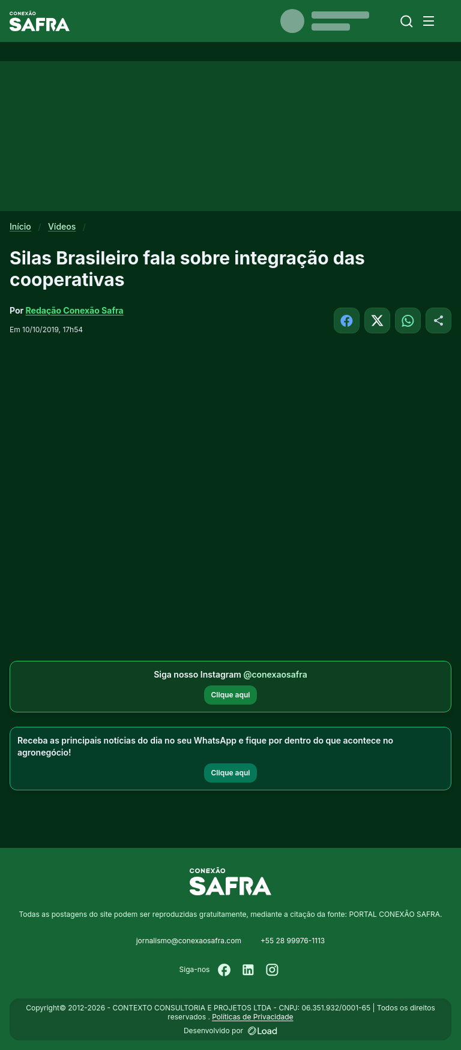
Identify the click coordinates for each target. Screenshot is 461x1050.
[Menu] (428, 21)
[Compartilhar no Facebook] (347, 320)
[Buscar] (406, 21)
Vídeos (62, 226)
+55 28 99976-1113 (293, 940)
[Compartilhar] (438, 320)
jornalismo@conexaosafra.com (188, 940)
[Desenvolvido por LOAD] (262, 1031)
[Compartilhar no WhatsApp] (408, 320)
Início (20, 226)
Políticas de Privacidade (252, 1016)
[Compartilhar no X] (377, 320)
